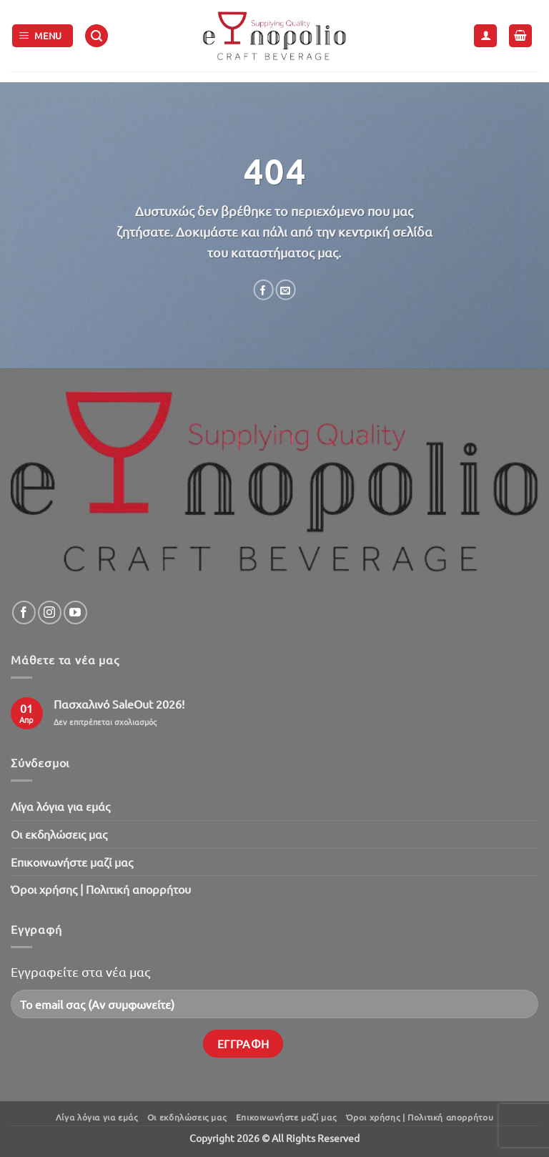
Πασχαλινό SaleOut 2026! (119, 704)
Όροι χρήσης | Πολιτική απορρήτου (101, 889)
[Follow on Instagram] (49, 612)
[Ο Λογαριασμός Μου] (485, 36)
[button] (43, 36)
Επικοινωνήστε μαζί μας (72, 862)
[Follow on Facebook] (24, 612)
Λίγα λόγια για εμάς (60, 806)
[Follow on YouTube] (75, 612)
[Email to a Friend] (285, 290)
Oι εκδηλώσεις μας (59, 834)
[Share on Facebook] (263, 290)
